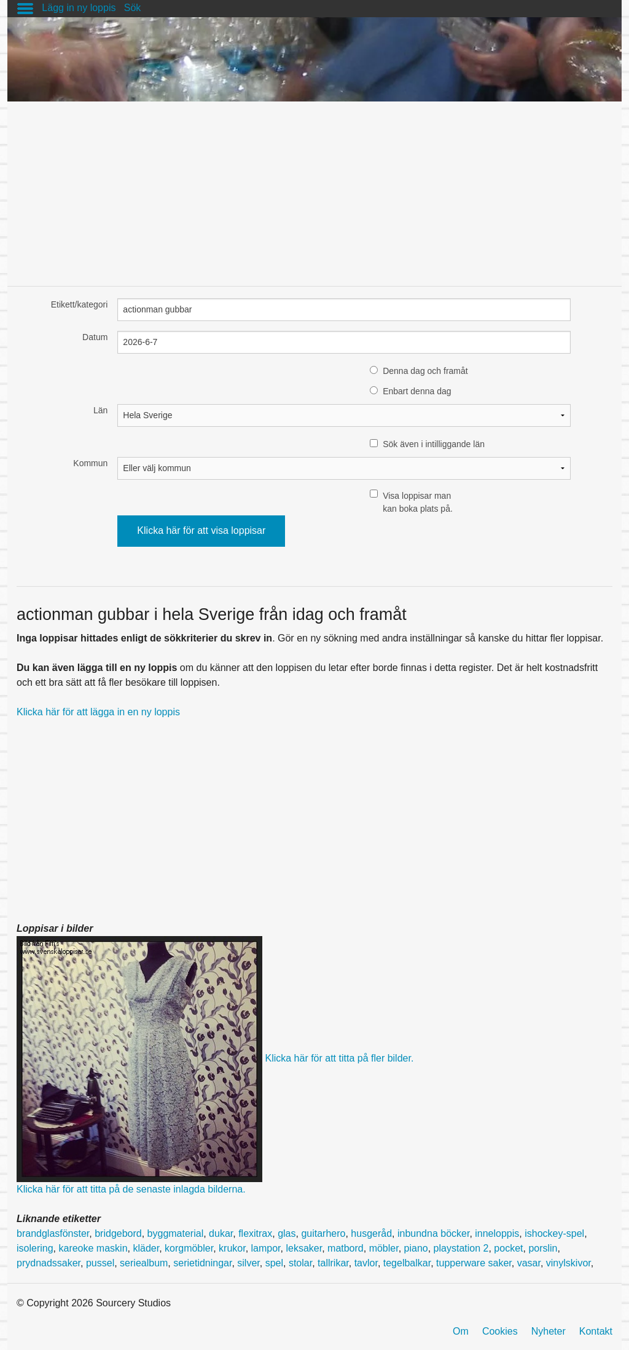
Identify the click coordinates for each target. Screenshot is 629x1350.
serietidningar (202, 1263)
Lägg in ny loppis (78, 7)
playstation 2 (461, 1248)
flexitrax (255, 1233)
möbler (384, 1248)
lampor (266, 1248)
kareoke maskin (92, 1248)
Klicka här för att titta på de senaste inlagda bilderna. (131, 1189)
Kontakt (595, 1331)
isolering (35, 1248)
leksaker (304, 1248)
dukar (221, 1233)
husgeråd (371, 1233)
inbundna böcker (433, 1233)
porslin (542, 1248)
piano (416, 1248)
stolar (300, 1263)
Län (100, 410)
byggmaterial (175, 1233)
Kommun (90, 463)
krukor (232, 1248)
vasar (529, 1263)
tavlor (366, 1263)
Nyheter (548, 1331)
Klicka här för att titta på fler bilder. (339, 1059)
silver (248, 1263)
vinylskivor (568, 1263)
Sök (132, 7)
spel (274, 1263)
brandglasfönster (53, 1233)
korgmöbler (189, 1248)
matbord (345, 1248)
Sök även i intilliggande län (434, 444)
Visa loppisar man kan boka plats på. (418, 502)
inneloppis (497, 1233)
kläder (146, 1248)
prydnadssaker (48, 1263)
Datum (94, 337)
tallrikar (333, 1263)
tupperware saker (474, 1263)
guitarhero (323, 1233)
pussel (100, 1263)
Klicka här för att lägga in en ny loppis (98, 712)
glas (286, 1233)
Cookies (500, 1331)
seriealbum (144, 1263)
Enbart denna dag (417, 391)
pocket (508, 1248)
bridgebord (118, 1233)
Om (461, 1331)
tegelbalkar (407, 1263)
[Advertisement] (314, 187)
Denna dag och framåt (425, 371)
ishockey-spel (554, 1233)
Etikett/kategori (79, 304)
